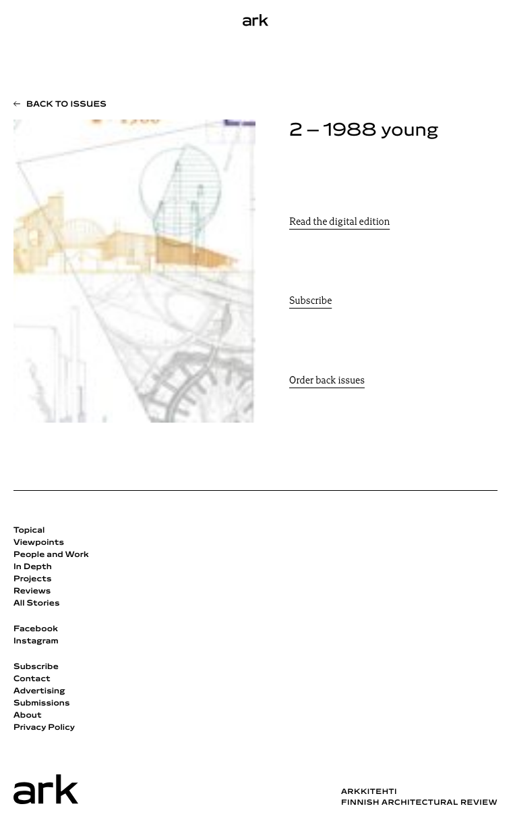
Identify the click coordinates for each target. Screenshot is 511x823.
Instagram (36, 641)
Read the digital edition (339, 222)
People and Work (51, 555)
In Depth (32, 567)
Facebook (35, 629)
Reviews (32, 591)
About (27, 716)
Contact (32, 679)
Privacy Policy (44, 728)
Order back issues (327, 381)
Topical (28, 531)
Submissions (41, 703)
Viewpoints (38, 543)
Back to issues (66, 105)
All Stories (36, 604)
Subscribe (310, 301)
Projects (32, 579)
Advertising (39, 691)
